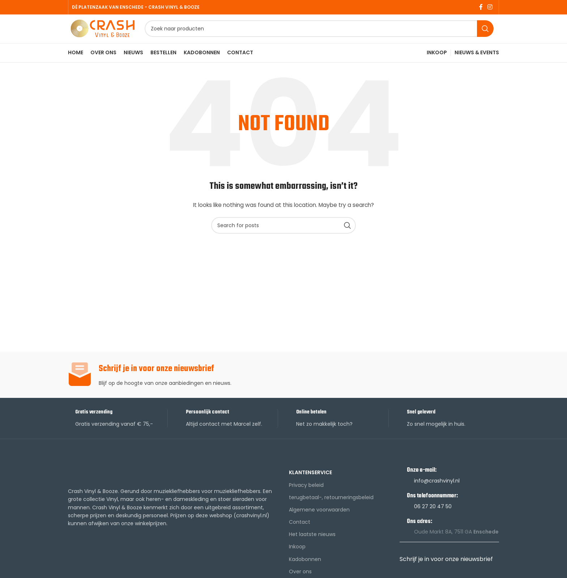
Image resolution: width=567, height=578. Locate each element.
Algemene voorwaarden (319, 519)
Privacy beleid (306, 495)
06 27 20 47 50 (433, 516)
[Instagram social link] (490, 7)
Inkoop (297, 557)
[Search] (330, 34)
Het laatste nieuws (312, 544)
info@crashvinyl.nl (437, 490)
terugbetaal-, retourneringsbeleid (331, 507)
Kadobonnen (305, 569)
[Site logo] (113, 33)
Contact (299, 532)
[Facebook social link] (481, 7)
